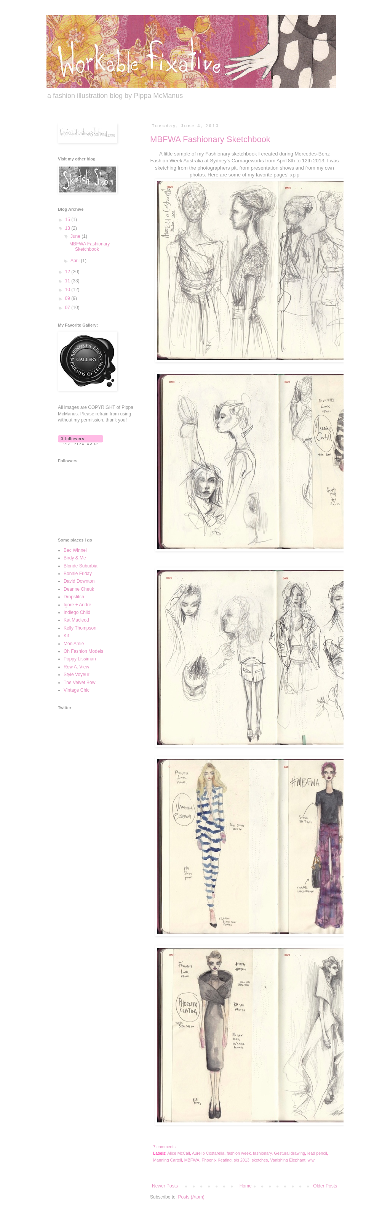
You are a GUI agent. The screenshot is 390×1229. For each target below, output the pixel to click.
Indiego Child (77, 612)
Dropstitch (74, 596)
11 (68, 281)
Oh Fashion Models (83, 651)
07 (68, 307)
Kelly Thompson (80, 628)
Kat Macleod (76, 620)
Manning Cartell (167, 1160)
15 (68, 219)
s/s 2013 (241, 1160)
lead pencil (317, 1153)
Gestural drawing (289, 1153)
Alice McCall (178, 1153)
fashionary (262, 1153)
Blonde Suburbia (81, 566)
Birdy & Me (75, 558)
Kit (66, 635)
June (76, 236)
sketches (260, 1160)
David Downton (79, 581)
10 (68, 289)
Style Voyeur (76, 674)
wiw (311, 1160)
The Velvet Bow (79, 682)
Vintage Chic (77, 690)
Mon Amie (74, 643)
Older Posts (325, 1186)
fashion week (239, 1153)
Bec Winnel (75, 550)
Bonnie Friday (78, 573)
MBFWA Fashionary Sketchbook (210, 139)
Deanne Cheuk (79, 589)
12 (68, 271)
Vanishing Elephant (287, 1160)
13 (68, 228)
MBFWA (192, 1160)
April (75, 260)
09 (68, 298)
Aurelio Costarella (208, 1153)
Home (246, 1186)
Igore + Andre (77, 604)
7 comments (164, 1146)
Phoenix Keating (216, 1160)
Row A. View (76, 667)
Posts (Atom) (191, 1197)
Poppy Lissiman (80, 659)
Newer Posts (165, 1186)
